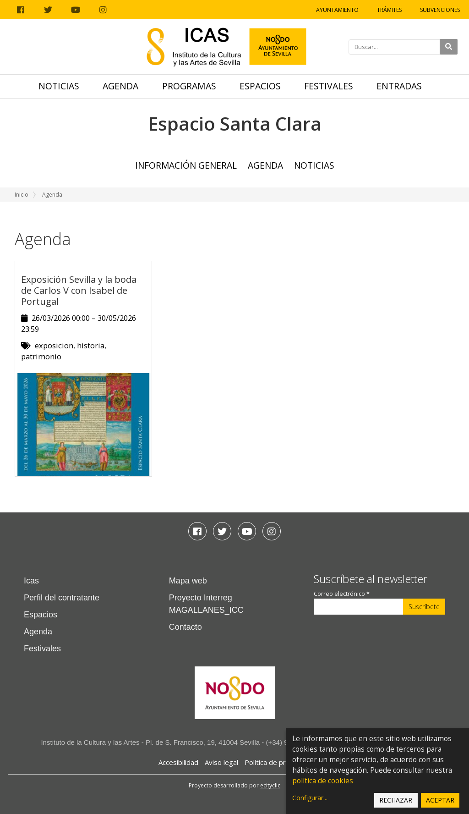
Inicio (21, 194)
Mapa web (188, 580)
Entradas (399, 86)
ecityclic (270, 785)
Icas (31, 580)
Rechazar (395, 800)
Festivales (328, 86)
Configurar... (309, 797)
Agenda (120, 86)
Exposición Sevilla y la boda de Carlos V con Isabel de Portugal (78, 290)
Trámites (389, 10)
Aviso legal (221, 762)
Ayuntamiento (337, 10)
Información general (186, 165)
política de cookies (322, 781)
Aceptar (440, 800)
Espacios (260, 86)
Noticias (58, 86)
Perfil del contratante (61, 597)
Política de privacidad (278, 762)
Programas (189, 86)
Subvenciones (440, 10)
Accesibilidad (178, 762)
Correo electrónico (342, 593)
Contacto (185, 627)
